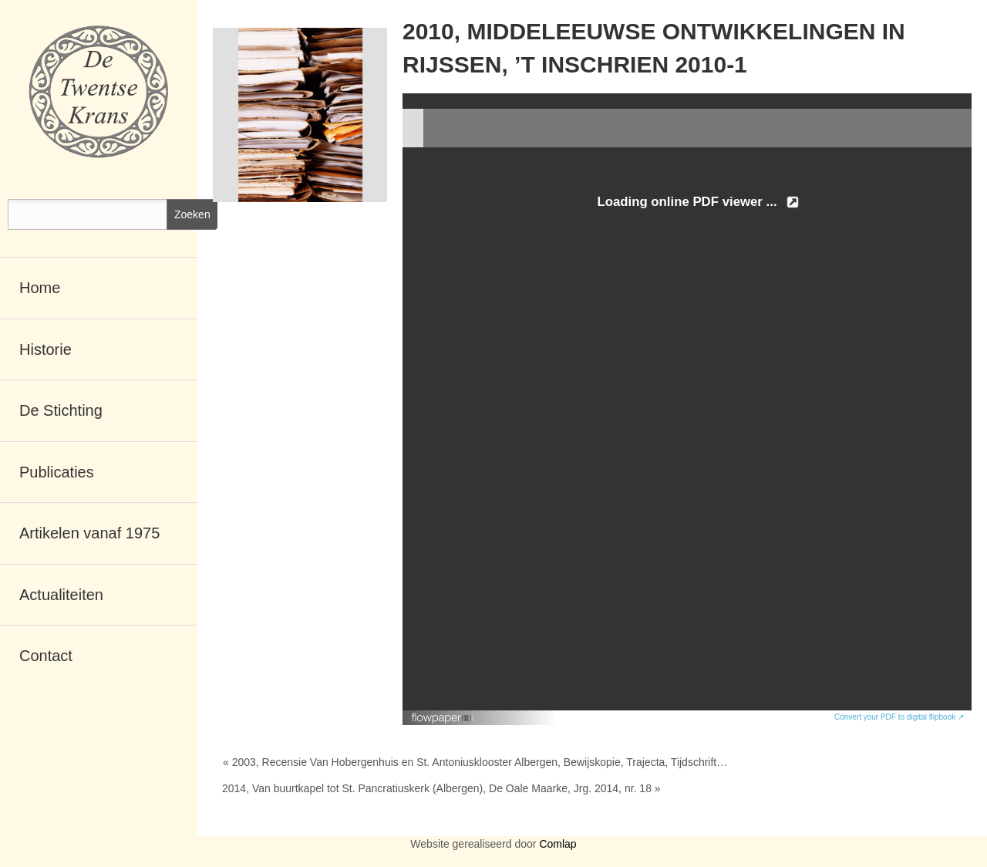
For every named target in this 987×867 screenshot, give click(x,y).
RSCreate (493, 862)
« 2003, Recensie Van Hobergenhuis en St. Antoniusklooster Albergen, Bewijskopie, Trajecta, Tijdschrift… (475, 762)
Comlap (557, 844)
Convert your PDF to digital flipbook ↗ (899, 717)
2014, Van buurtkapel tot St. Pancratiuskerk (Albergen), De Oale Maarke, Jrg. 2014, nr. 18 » (441, 788)
